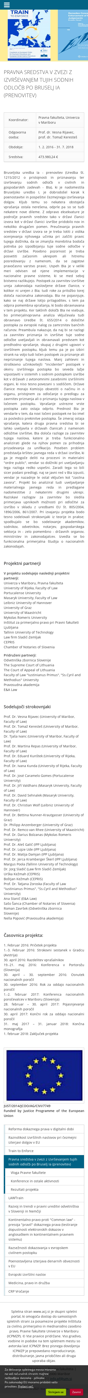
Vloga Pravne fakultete (28, 1172)
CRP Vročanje (18, 1291)
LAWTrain (15, 1198)
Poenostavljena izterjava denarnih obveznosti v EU (44, 1263)
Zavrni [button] (76, 1392)
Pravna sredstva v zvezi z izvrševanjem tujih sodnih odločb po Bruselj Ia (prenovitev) (42, 1161)
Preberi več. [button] (26, 1386)
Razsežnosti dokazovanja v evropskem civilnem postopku (38, 1250)
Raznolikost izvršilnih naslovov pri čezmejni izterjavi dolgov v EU (42, 1140)
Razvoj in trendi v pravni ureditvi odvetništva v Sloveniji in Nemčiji (43, 1208)
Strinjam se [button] (56, 1392)
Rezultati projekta (24, 1189)
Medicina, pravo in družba (29, 1283)
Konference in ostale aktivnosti (35, 1181)
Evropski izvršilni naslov (27, 1274)
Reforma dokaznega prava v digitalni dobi (41, 1129)
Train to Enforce (21, 1151)
